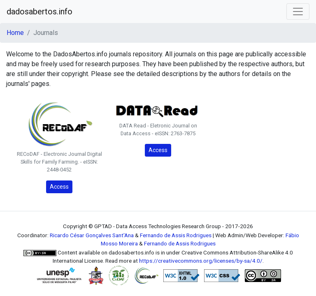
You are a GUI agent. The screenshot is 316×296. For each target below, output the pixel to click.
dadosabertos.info (39, 11)
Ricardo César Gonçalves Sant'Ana (92, 235)
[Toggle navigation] (297, 11)
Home (15, 33)
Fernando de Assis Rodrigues (175, 235)
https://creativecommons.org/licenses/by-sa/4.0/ (201, 260)
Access (59, 186)
